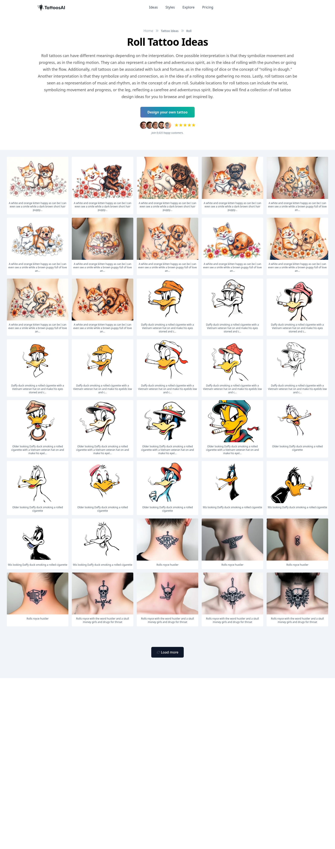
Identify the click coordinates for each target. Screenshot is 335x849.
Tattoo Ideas (170, 31)
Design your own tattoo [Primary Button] (167, 112)
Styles (170, 7)
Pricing (207, 7)
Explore (188, 7)
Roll (189, 31)
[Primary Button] (167, 652)
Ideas (153, 7)
